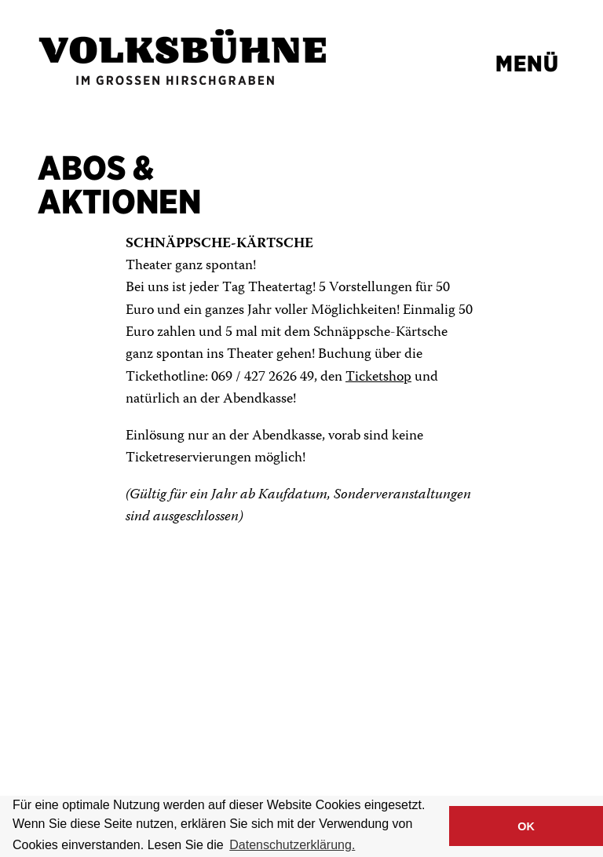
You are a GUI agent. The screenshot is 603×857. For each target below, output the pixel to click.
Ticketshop (378, 377)
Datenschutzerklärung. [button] (292, 845)
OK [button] (526, 826)
